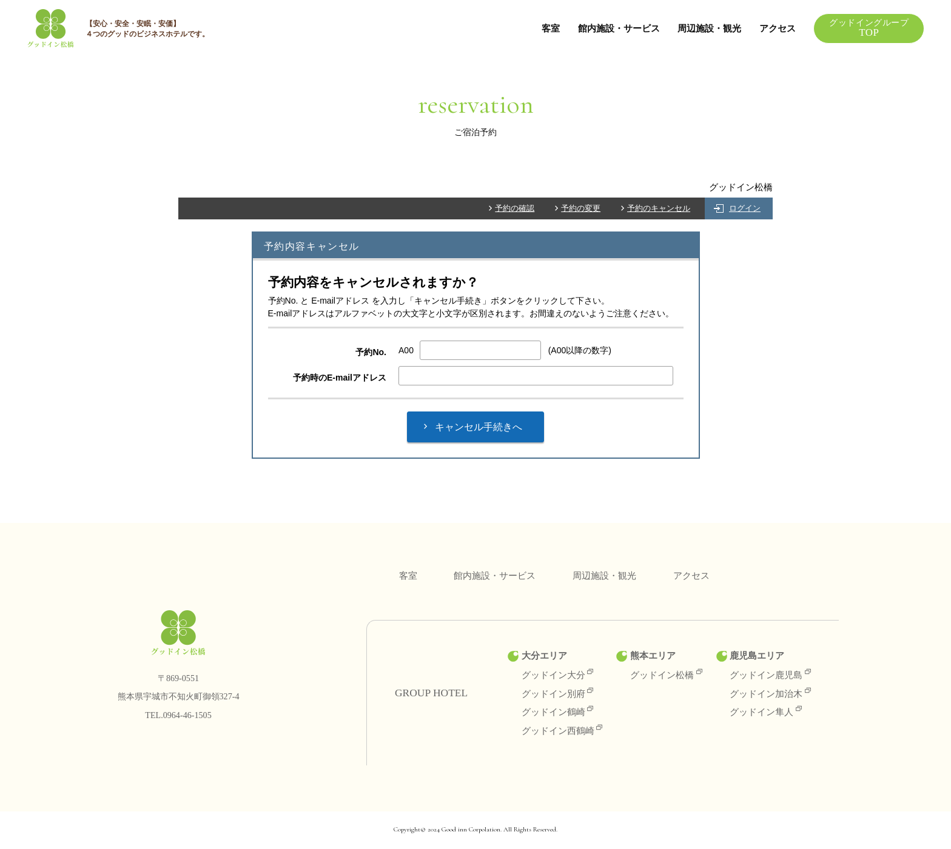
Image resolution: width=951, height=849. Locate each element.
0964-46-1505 (187, 716)
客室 (548, 28)
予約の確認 (514, 208)
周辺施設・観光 (707, 28)
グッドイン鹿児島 (770, 675)
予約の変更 (580, 208)
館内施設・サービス (616, 28)
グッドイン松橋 (666, 675)
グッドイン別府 (558, 694)
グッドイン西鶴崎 (562, 731)
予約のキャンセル (658, 208)
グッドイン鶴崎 (558, 712)
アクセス (776, 28)
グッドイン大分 (558, 675)
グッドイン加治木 (770, 694)
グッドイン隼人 (766, 712)
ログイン (745, 208)
